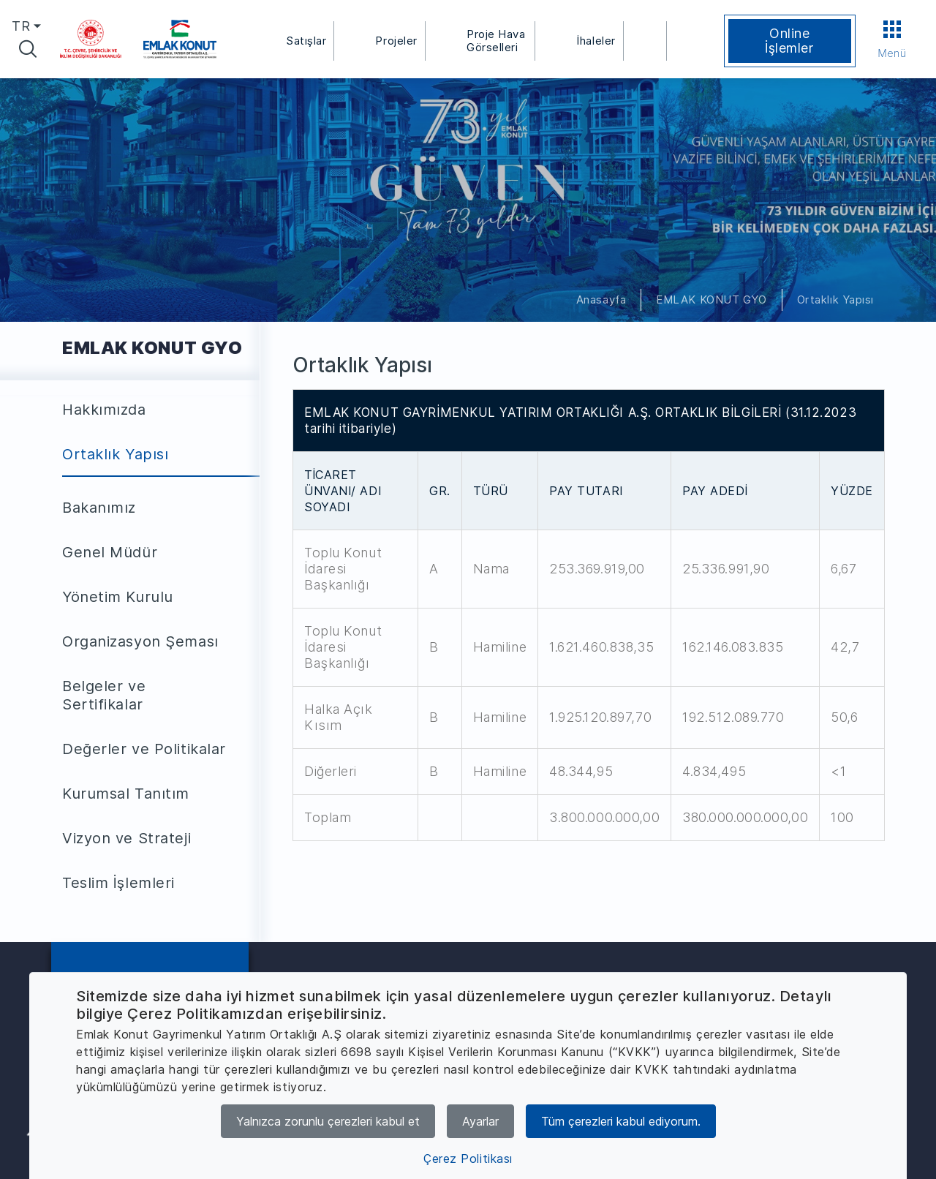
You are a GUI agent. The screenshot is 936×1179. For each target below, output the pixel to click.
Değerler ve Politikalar (144, 749)
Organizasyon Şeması (140, 641)
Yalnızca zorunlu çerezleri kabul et (328, 1121)
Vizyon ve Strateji (126, 838)
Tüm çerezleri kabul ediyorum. (621, 1121)
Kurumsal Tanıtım (125, 793)
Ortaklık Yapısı (835, 299)
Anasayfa (601, 299)
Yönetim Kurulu (117, 597)
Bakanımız (99, 507)
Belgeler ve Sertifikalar (104, 695)
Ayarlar (480, 1121)
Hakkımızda (104, 409)
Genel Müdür (109, 552)
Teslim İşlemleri (118, 883)
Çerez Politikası (468, 1158)
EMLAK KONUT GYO (711, 299)
